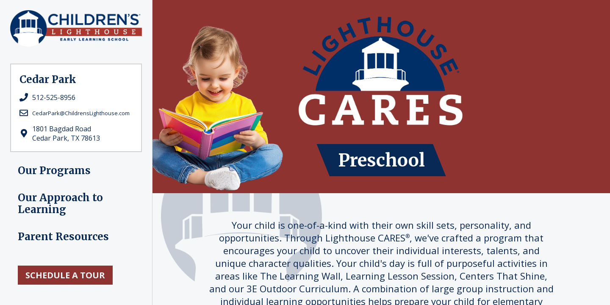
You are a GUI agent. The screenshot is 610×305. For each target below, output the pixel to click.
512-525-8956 (53, 97)
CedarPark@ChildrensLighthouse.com (81, 113)
